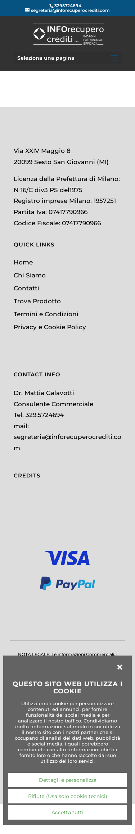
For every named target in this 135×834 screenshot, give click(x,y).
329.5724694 (45, 414)
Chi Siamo (30, 275)
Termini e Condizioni (46, 314)
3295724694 (67, 5)
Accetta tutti (67, 812)
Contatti (26, 288)
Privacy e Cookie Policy (50, 327)
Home (23, 262)
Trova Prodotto (37, 301)
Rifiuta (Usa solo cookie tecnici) (67, 796)
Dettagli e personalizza (67, 780)
